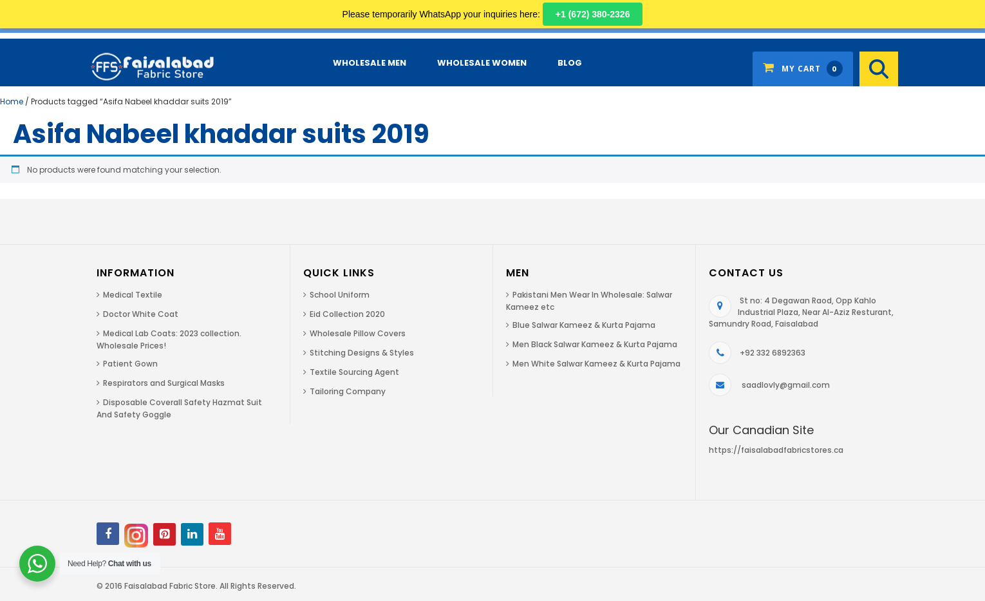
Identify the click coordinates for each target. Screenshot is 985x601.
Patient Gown (130, 363)
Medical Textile (132, 294)
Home (11, 101)
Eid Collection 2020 (347, 314)
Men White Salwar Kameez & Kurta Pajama (596, 363)
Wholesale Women (482, 63)
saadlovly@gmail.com (786, 384)
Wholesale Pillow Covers (358, 333)
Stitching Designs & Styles (362, 352)
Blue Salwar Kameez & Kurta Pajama (583, 325)
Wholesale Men (369, 63)
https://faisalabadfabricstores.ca (776, 449)
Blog (570, 63)
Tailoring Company (348, 391)
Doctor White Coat (140, 314)
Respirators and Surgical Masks (164, 382)
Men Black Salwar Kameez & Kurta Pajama (594, 344)
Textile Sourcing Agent (354, 372)
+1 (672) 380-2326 (593, 14)
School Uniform (340, 294)
